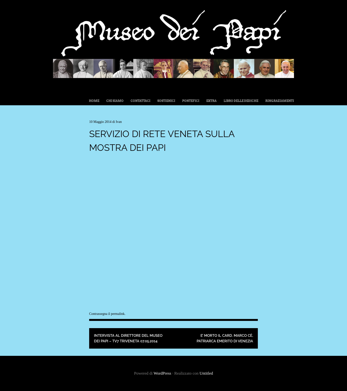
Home (94, 101)
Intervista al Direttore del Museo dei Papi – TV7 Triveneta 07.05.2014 (128, 338)
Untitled (206, 373)
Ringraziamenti (279, 101)
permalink (118, 314)
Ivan (119, 122)
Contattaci (140, 101)
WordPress (162, 373)
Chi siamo (115, 101)
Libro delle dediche (241, 101)
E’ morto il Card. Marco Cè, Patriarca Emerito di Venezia (225, 338)
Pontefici (190, 101)
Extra (211, 101)
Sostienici (166, 101)
